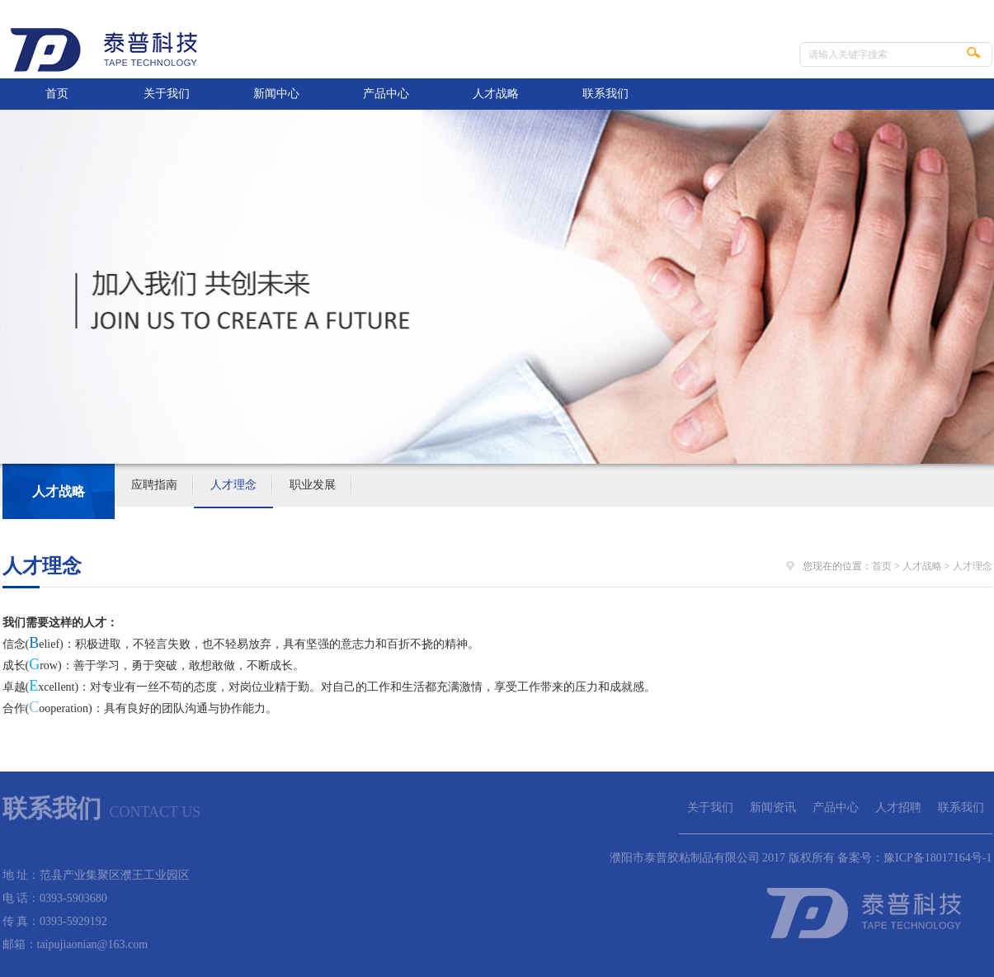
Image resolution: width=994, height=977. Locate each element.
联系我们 (605, 93)
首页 (56, 93)
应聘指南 (154, 485)
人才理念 (233, 485)
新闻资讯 (773, 807)
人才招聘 (898, 807)
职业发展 (313, 485)
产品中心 (386, 93)
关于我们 (167, 93)
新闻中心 (276, 93)
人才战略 (496, 93)
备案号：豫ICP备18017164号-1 (914, 858)
